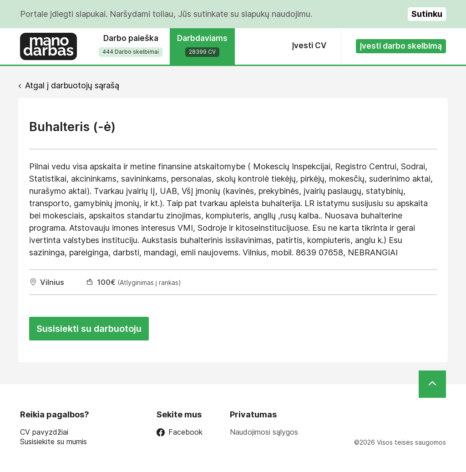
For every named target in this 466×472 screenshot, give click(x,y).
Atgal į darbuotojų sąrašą (72, 85)
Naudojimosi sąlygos (264, 431)
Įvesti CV (309, 45)
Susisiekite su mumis (53, 441)
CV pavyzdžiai (44, 432)
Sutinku (426, 14)
